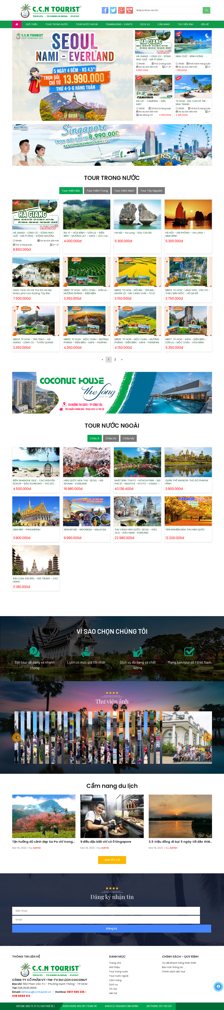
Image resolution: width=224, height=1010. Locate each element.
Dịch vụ (113, 971)
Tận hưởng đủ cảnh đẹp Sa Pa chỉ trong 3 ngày (43, 831)
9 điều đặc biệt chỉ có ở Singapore (110, 831)
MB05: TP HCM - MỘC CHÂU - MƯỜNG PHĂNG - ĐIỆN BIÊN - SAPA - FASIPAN (86, 334)
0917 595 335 (165, 1006)
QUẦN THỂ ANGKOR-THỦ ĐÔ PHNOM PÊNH (187, 475)
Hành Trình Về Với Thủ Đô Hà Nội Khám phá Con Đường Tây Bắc (35, 284)
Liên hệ (113, 979)
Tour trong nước (118, 958)
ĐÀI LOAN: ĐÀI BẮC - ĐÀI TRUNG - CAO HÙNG (35, 574)
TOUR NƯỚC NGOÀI (87, 24)
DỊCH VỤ (145, 24)
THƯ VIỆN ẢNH (185, 24)
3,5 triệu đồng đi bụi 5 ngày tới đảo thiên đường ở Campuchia (180, 831)
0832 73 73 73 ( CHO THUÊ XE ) (40, 1006)
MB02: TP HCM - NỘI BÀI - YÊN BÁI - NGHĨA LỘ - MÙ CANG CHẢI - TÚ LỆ (137, 284)
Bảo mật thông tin (172, 953)
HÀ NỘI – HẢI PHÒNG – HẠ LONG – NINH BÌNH (187, 229)
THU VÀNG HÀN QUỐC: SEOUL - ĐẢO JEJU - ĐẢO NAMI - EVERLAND (137, 525)
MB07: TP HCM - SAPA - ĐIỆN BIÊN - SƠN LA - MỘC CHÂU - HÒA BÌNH (188, 334)
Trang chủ (115, 949)
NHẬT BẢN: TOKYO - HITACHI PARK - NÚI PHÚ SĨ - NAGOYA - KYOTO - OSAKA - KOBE (137, 475)
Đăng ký (201, 914)
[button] (207, 740)
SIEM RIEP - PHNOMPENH (33, 524)
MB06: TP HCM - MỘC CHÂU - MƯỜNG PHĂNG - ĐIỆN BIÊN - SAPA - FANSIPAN (137, 334)
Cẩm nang (115, 966)
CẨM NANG (164, 24)
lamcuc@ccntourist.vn (36, 978)
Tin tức (113, 975)
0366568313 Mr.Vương (127, 1006)
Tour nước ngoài (118, 962)
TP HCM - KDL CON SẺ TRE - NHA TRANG (192, 103)
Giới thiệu (114, 953)
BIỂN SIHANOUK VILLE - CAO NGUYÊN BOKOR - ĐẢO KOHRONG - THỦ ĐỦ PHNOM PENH (36, 475)
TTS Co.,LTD (122, 997)
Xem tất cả (112, 863)
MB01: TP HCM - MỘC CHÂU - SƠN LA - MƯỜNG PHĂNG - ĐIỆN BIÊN (86, 284)
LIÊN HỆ (205, 24)
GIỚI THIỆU (31, 24)
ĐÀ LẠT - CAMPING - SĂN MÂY (152, 103)
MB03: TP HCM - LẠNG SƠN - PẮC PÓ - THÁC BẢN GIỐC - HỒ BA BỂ (187, 284)
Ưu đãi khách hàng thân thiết (179, 949)
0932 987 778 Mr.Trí (87, 1006)
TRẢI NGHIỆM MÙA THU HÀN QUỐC (188, 524)
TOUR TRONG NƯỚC (56, 24)
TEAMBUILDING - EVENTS (119, 24)
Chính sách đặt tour (173, 958)
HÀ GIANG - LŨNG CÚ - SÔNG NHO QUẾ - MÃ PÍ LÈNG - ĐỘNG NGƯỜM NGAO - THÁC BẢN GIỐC (152, 58)
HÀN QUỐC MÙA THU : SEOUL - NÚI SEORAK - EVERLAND (86, 475)
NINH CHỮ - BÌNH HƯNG (191, 56)
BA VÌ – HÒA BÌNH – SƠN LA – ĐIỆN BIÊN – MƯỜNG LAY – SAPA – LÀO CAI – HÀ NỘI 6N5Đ (86, 229)
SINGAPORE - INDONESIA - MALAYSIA (85, 525)
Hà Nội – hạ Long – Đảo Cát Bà (136, 228)
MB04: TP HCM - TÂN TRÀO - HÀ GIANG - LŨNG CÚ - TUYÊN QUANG (35, 334)
